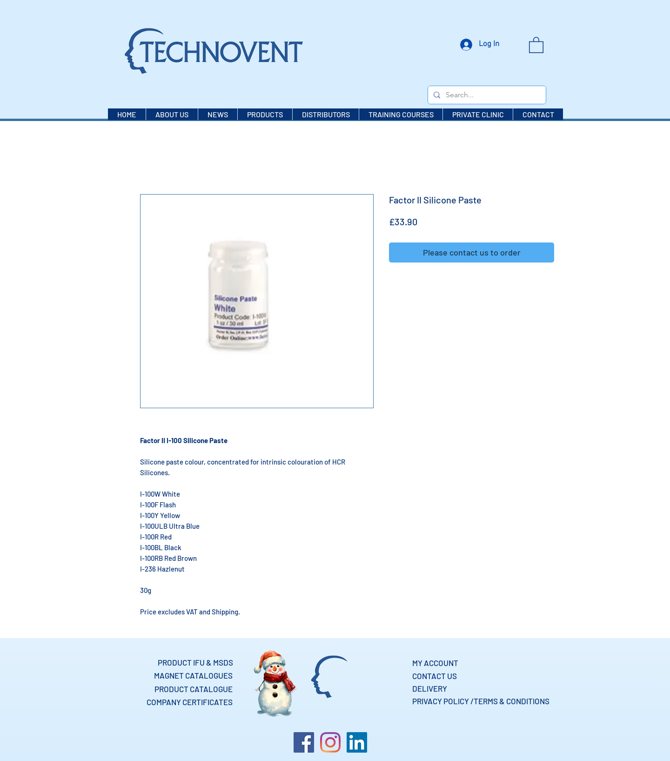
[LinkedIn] (357, 742)
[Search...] (486, 95)
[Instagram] (330, 742)
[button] (536, 44)
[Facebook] (304, 742)
